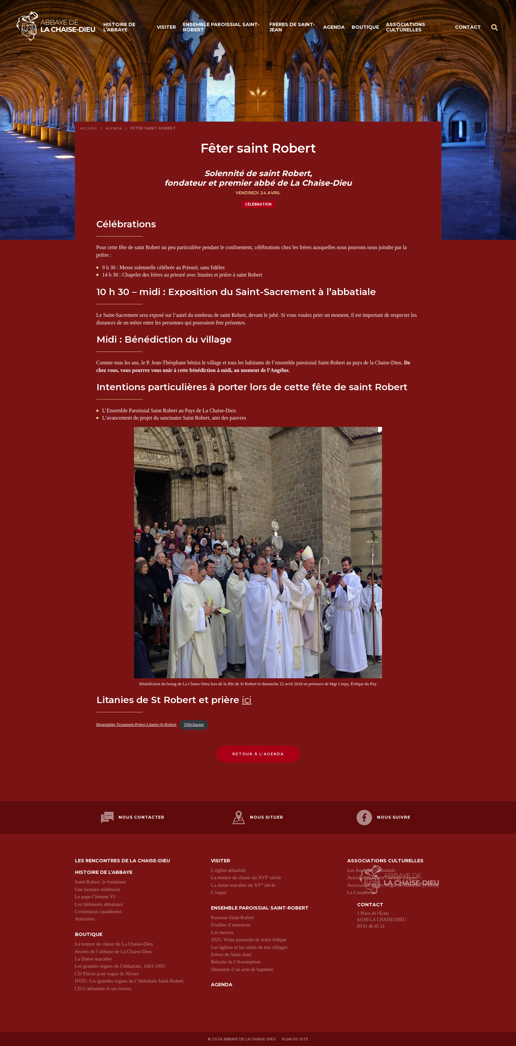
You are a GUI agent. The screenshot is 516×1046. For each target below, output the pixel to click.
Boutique (365, 27)
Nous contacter (132, 817)
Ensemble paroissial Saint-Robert (221, 27)
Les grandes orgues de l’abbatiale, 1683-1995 (120, 965)
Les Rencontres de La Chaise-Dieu (122, 860)
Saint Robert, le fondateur (100, 881)
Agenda (334, 27)
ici (247, 699)
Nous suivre (383, 817)
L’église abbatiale (228, 869)
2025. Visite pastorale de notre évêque (249, 939)
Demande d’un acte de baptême (242, 968)
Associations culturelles (405, 27)
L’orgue (218, 891)
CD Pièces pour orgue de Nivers (107, 973)
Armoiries (85, 918)
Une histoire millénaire (97, 888)
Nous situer (257, 817)
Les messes (222, 931)
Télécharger (194, 724)
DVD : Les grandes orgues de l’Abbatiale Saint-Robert (129, 980)
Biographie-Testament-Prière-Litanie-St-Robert (136, 724)
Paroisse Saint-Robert (232, 916)
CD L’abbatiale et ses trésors (103, 987)
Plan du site (295, 1038)
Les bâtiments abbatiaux (99, 903)
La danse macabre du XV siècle (243, 884)
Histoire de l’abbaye (119, 27)
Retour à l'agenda (258, 754)
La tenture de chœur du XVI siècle (246, 877)
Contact (468, 27)
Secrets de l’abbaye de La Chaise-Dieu (113, 950)
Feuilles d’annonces (231, 924)
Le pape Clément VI (95, 896)
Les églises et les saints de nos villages (249, 946)
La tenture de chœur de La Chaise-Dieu (114, 943)
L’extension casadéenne (98, 911)
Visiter (166, 27)
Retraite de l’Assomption (236, 961)
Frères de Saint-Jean (292, 27)
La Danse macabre (93, 958)
